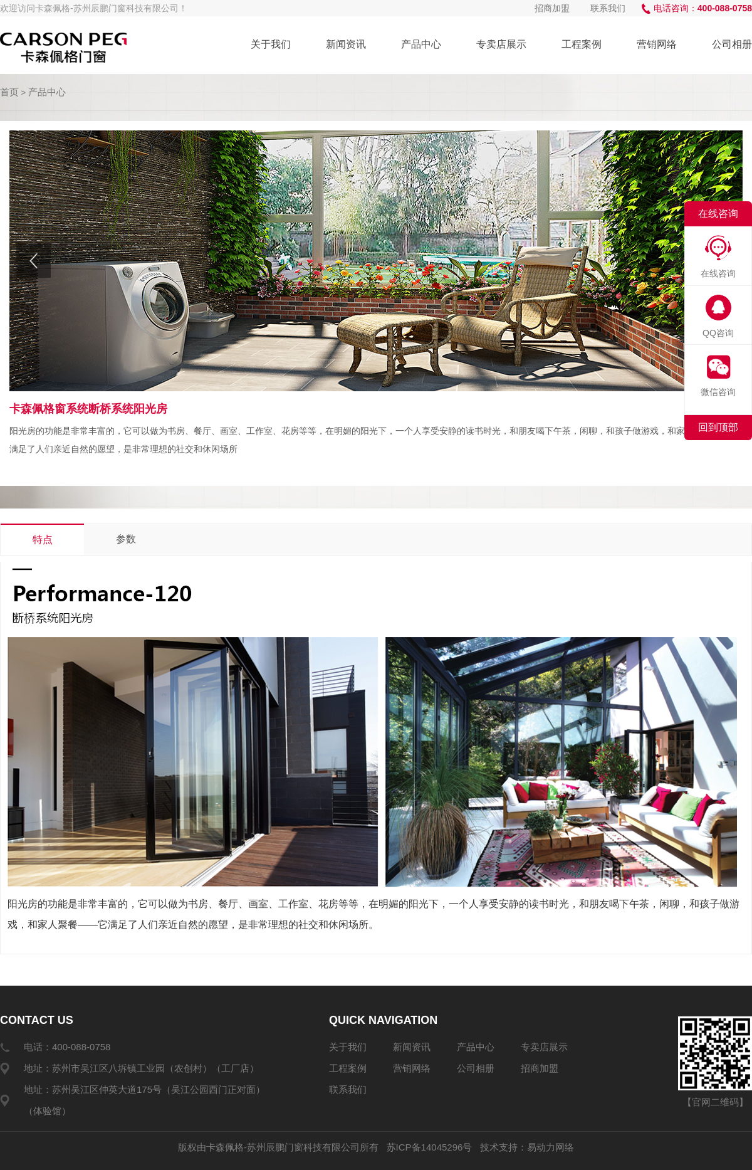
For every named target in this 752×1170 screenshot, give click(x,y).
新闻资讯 (346, 44)
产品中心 (421, 44)
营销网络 (657, 44)
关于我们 (271, 44)
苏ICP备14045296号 (430, 1147)
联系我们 (607, 8)
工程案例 (581, 44)
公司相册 (732, 44)
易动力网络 (550, 1147)
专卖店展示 (501, 44)
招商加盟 (552, 8)
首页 (9, 92)
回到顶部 (718, 427)
